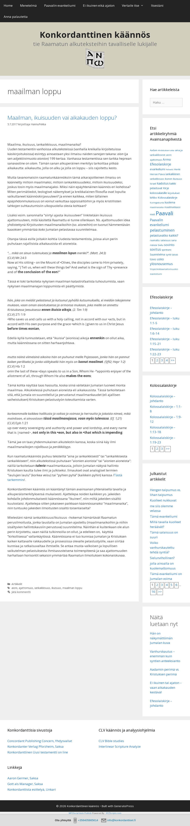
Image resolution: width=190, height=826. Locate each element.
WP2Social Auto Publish (80, 813)
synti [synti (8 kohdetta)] (168, 254)
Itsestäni (157, 5)
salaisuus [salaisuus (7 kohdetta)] (165, 240)
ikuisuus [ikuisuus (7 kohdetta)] (177, 178)
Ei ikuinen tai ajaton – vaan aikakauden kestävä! (166, 687)
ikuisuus (56, 588)
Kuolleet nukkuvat (163, 500)
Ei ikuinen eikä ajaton (98, 5)
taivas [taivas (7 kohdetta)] (175, 254)
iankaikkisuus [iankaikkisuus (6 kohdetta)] (157, 178)
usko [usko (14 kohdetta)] (160, 259)
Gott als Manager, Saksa (25, 784)
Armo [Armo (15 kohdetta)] (167, 159)
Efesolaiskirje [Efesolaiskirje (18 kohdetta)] (160, 164)
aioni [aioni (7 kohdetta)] (168, 155)
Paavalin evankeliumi (60, 5)
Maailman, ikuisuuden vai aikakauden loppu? (62, 117)
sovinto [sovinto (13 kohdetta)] (169, 245)
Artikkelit (17, 584)
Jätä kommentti (21, 592)
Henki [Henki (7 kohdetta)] (177, 169)
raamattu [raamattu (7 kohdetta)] (155, 240)
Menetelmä (28, 5)
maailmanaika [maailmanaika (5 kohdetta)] (157, 207)
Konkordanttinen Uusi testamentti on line (37, 752)
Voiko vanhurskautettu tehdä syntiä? (162, 547)
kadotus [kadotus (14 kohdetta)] (163, 183)
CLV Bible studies (111, 741)
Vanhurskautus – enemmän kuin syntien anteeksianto (165, 656)
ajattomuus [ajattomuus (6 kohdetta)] (156, 159)
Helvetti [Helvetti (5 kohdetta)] (169, 169)
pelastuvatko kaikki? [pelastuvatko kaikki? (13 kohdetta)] (164, 235)
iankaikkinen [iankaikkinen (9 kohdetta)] (173, 174)
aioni (14, 588)
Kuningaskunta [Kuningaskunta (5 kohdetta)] (157, 202)
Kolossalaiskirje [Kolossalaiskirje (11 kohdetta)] (167, 197)
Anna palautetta (16, 16)
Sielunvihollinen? (162, 558)
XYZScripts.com (113, 813)
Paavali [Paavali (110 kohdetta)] (164, 213)
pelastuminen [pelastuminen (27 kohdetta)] (162, 230)
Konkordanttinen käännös (95, 34)
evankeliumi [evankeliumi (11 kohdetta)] (157, 169)
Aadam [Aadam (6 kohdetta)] (153, 150)
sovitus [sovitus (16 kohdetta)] (155, 249)
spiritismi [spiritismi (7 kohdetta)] (166, 249)
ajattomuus (26, 588)
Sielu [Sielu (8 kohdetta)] (160, 245)
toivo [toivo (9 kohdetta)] (153, 259)
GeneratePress (124, 806)
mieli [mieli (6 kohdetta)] (152, 214)
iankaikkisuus (42, 588)
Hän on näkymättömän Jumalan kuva (161, 638)
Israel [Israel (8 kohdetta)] (153, 183)
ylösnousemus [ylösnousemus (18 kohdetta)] (161, 264)
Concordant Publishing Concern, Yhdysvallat (39, 741)
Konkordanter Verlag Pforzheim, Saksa (35, 746)
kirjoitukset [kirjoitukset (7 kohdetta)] (174, 193)
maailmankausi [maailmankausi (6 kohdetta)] (172, 207)
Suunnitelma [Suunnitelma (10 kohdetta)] (157, 254)
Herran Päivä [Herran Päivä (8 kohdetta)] (157, 174)
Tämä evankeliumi (163, 516)
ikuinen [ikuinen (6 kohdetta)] (168, 178)
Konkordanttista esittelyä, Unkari (31, 789)
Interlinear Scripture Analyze (120, 746)
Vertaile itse (134, 5)
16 (153, 591)
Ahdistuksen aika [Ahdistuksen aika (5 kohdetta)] (166, 150)
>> (172, 360)
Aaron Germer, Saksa (22, 778)
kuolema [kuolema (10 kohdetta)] (170, 202)
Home (8, 5)
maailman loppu (72, 588)
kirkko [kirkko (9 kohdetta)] (153, 197)
